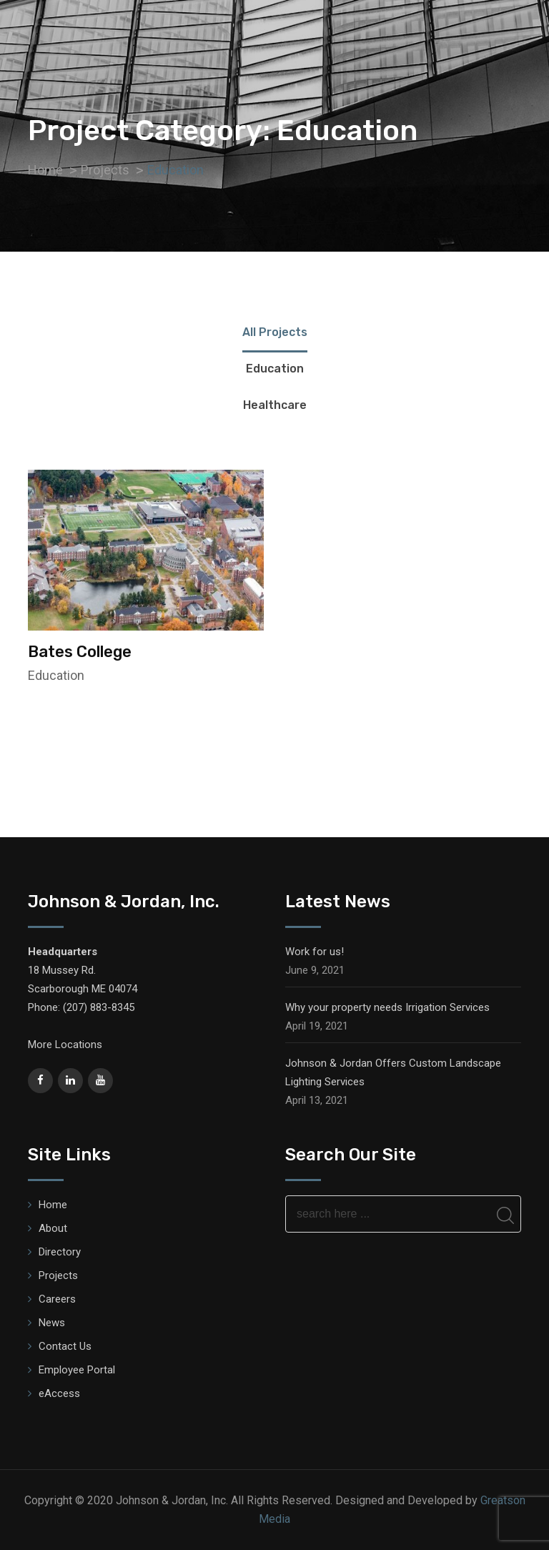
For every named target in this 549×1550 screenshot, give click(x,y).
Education (275, 368)
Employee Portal (77, 1369)
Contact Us (65, 1346)
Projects (58, 1275)
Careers (57, 1299)
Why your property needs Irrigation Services (387, 1007)
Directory (60, 1251)
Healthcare (275, 405)
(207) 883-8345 (98, 1007)
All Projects (274, 332)
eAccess (59, 1393)
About (53, 1228)
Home (53, 1204)
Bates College (80, 651)
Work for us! (314, 951)
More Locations (65, 1044)
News (52, 1322)
